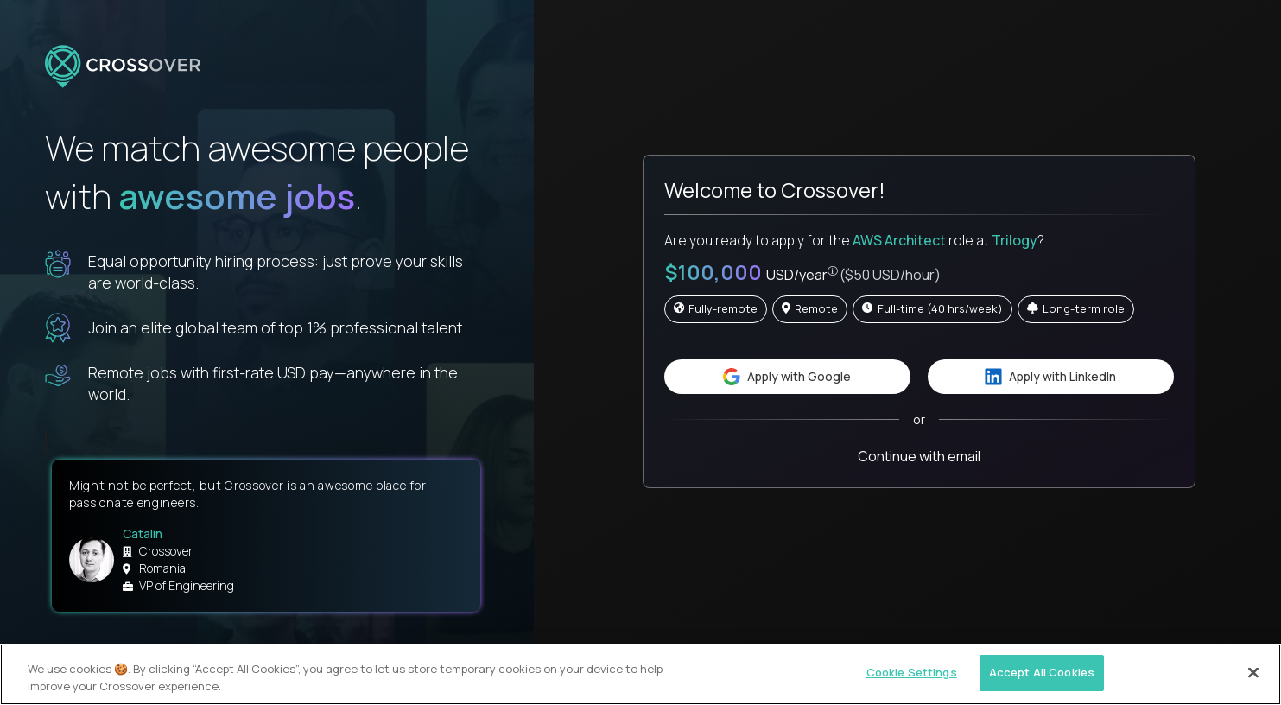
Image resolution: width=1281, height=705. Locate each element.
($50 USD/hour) (890, 274)
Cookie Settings (911, 672)
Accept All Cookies (1041, 672)
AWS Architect (899, 240)
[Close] (1253, 672)
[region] (640, 674)
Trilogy (1014, 240)
